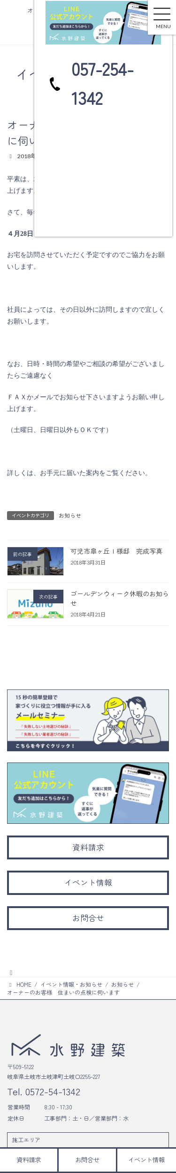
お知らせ (70, 515)
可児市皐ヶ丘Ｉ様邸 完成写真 (116, 551)
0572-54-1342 (51, 1091)
